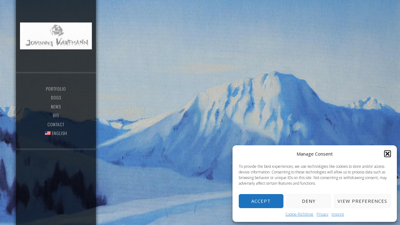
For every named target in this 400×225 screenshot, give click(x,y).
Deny (309, 201)
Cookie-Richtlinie (299, 214)
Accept (261, 201)
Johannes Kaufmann (56, 35)
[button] (387, 154)
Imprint (338, 214)
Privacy (322, 214)
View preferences (362, 201)
